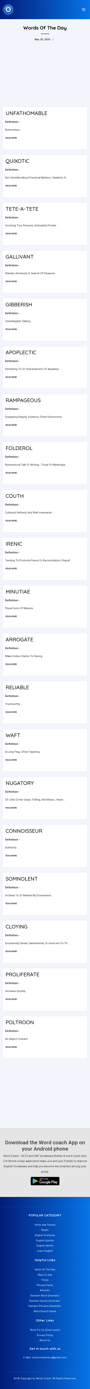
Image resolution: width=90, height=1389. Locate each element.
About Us (45, 1340)
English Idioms (45, 1245)
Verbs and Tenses (45, 1225)
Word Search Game (45, 1311)
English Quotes (45, 1240)
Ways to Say (45, 1274)
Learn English (45, 1251)
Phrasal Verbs (45, 1285)
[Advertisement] (45, 79)
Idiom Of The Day (45, 1269)
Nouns (45, 1230)
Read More (11, 138)
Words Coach (43, 1378)
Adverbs (45, 1290)
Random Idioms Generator (45, 1301)
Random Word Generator (45, 1295)
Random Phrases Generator (45, 1306)
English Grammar (45, 1235)
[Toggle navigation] (84, 10)
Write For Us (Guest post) (45, 1330)
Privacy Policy (45, 1335)
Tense (45, 1280)
